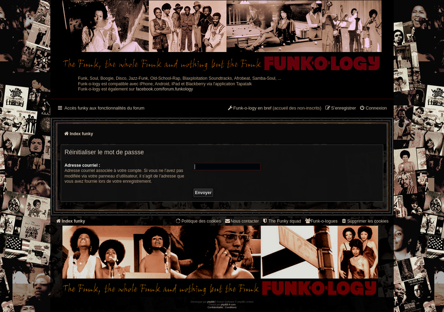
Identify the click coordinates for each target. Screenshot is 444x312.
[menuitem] (373, 108)
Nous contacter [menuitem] (241, 221)
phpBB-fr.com (228, 304)
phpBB (210, 302)
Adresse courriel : (82, 165)
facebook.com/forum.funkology (164, 89)
